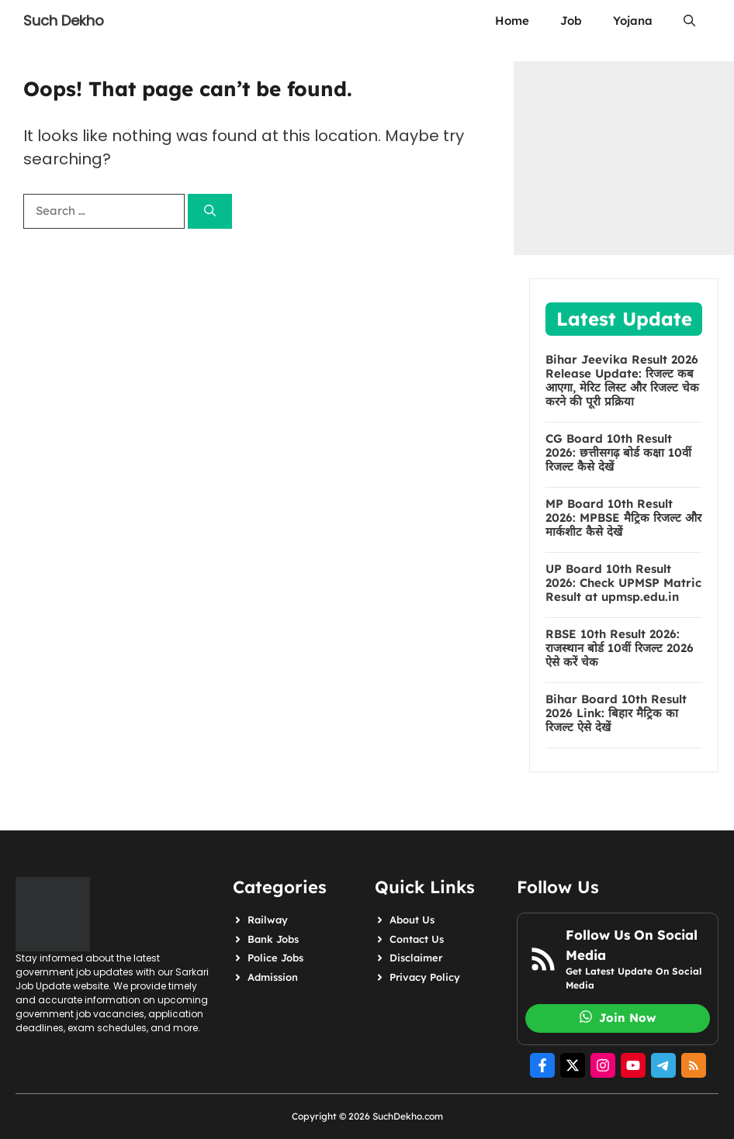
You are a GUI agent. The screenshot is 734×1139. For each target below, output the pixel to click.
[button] (689, 21)
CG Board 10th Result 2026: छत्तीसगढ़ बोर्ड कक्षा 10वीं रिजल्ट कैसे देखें (618, 453)
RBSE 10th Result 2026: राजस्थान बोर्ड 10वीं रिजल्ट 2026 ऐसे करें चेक (619, 648)
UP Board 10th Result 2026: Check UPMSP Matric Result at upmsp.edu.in (623, 583)
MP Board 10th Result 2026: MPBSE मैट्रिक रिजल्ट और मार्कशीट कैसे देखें (623, 518)
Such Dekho (63, 20)
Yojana (633, 20)
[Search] (210, 211)
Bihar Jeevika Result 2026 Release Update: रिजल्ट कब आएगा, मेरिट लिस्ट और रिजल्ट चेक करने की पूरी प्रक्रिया (622, 381)
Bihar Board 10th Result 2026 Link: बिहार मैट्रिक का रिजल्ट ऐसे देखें (616, 713)
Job (571, 20)
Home (512, 20)
